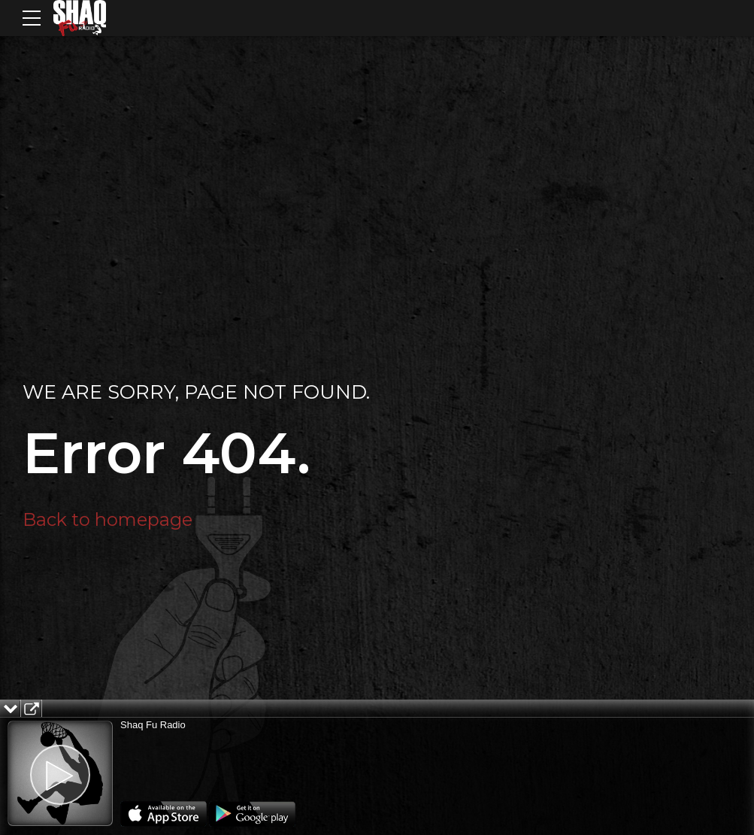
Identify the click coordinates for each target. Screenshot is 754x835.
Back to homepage (107, 519)
